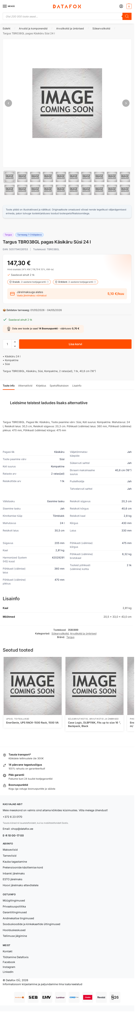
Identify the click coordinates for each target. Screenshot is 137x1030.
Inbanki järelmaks (14, 873)
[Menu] (8, 6)
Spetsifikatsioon (59, 385)
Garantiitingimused (15, 912)
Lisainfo (76, 385)
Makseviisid (10, 849)
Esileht (6, 28)
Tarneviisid (9, 855)
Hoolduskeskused (14, 930)
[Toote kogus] (7, 344)
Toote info (9, 385)
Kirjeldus (41, 385)
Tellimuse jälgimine (15, 935)
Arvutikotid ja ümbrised (70, 28)
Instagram (9, 966)
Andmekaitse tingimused (18, 918)
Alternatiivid (25, 385)
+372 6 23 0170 (12, 816)
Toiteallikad (21, 719)
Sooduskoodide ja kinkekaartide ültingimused (31, 924)
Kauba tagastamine (15, 861)
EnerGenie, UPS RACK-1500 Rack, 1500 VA (32, 722)
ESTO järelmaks (12, 879)
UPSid (9, 719)
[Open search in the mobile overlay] (67, 16)
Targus (70, 637)
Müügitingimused (14, 900)
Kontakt (7, 951)
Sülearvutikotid (101, 28)
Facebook (9, 962)
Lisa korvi (75, 344)
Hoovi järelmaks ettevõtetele (20, 885)
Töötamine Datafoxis (16, 957)
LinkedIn (8, 971)
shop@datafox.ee (22, 828)
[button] (129, 6)
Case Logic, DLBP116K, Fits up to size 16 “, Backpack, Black (94, 724)
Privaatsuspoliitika (14, 906)
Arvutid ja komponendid (33, 28)
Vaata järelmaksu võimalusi (32, 295)
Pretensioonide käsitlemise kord (23, 867)
